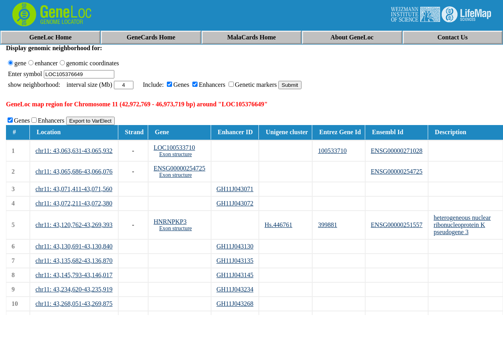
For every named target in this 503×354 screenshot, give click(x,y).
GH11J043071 (235, 189)
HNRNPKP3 (170, 221)
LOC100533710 (174, 147)
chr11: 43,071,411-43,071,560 (73, 189)
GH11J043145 (235, 275)
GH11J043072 (235, 203)
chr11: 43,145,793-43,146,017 (74, 275)
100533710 (332, 150)
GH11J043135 (235, 260)
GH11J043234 (235, 289)
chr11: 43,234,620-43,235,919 (74, 289)
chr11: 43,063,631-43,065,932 (74, 150)
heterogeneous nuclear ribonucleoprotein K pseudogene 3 (462, 224)
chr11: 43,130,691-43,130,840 (74, 246)
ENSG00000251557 (397, 224)
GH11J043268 (235, 303)
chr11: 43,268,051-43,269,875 (74, 303)
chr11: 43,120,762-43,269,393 (74, 224)
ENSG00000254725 (180, 168)
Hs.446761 (278, 224)
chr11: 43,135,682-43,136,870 (74, 260)
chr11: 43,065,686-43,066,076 (74, 171)
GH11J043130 (235, 246)
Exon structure (175, 154)
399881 (327, 224)
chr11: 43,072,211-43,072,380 (73, 203)
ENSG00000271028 (397, 150)
